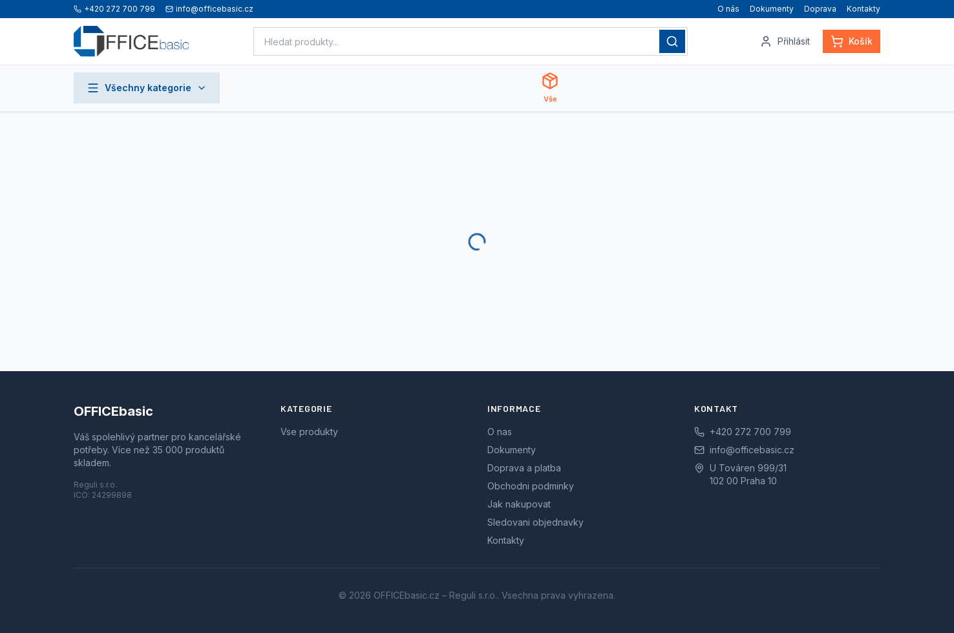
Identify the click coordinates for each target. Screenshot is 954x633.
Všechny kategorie (147, 87)
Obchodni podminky (530, 485)
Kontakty (863, 9)
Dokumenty (772, 9)
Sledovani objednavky (535, 522)
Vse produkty (309, 431)
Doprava (820, 9)
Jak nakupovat (519, 504)
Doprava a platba (524, 467)
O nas (499, 431)
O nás (728, 9)
